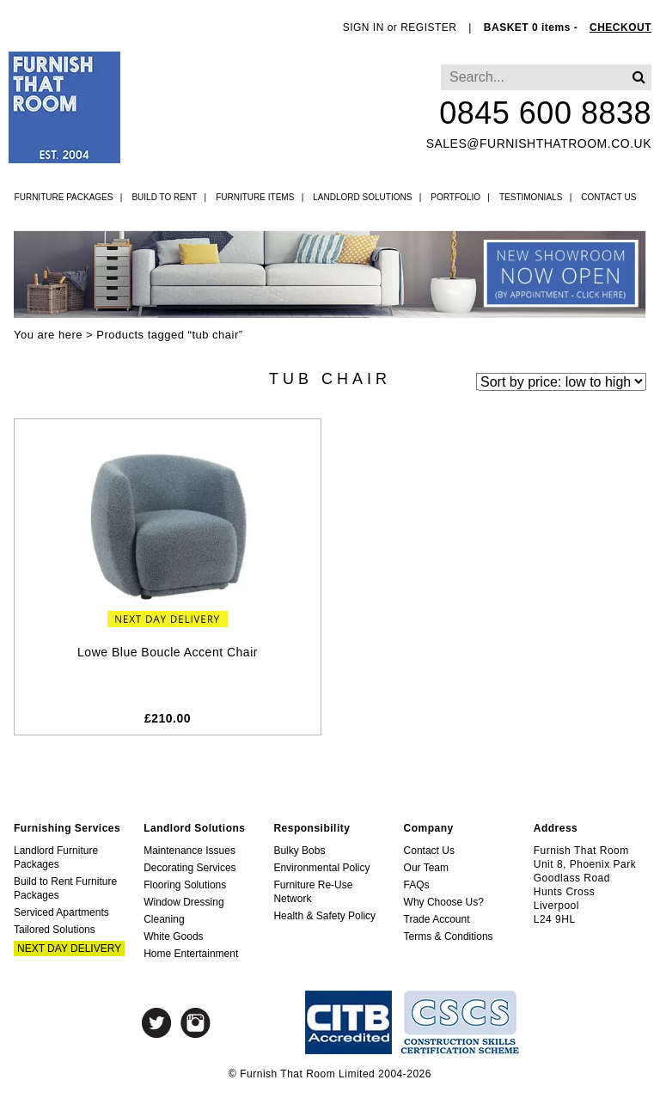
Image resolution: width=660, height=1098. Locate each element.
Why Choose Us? (444, 902)
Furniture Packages (64, 197)
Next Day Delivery (69, 948)
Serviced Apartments (61, 912)
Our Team (426, 868)
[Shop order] (561, 381)
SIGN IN (363, 27)
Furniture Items (255, 197)
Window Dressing (183, 902)
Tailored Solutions (54, 930)
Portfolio (455, 197)
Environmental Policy (321, 868)
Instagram (195, 1023)
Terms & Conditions (448, 936)
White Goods (173, 936)
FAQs (417, 885)
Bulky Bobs (299, 851)
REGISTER (428, 27)
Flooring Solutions (185, 885)
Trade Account (437, 919)
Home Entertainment (191, 954)
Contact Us (608, 197)
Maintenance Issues (189, 851)
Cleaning (164, 919)
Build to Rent (164, 197)
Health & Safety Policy (324, 916)
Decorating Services (189, 868)
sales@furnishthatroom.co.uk (538, 143)
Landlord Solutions (362, 197)
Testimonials (530, 197)
